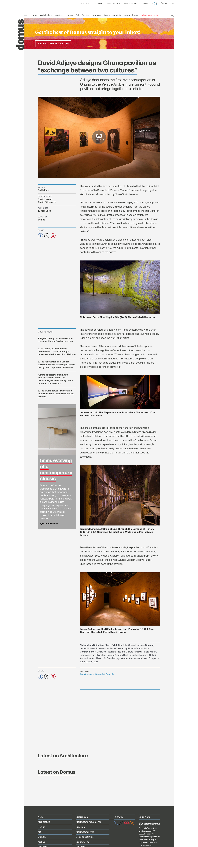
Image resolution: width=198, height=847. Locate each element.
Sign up (164, 3)
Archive (85, 15)
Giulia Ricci (43, 190)
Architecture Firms (85, 832)
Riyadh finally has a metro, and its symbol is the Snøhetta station (56, 340)
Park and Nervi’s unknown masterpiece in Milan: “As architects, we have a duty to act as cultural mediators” (55, 379)
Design (69, 15)
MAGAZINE (99, 3)
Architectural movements (88, 822)
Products (96, 15)
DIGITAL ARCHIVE (113, 3)
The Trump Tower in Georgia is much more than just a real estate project (56, 394)
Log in (171, 3)
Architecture (46, 15)
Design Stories (131, 15)
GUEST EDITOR (85, 3)
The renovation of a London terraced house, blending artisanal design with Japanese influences (56, 365)
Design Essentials (112, 15)
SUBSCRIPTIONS (130, 3)
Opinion (42, 837)
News (34, 15)
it (152, 3)
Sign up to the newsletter (53, 43)
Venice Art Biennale (104, 674)
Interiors (59, 15)
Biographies (82, 817)
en (156, 3)
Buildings (80, 827)
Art (77, 15)
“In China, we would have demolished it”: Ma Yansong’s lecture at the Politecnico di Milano (57, 351)
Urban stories (82, 842)
